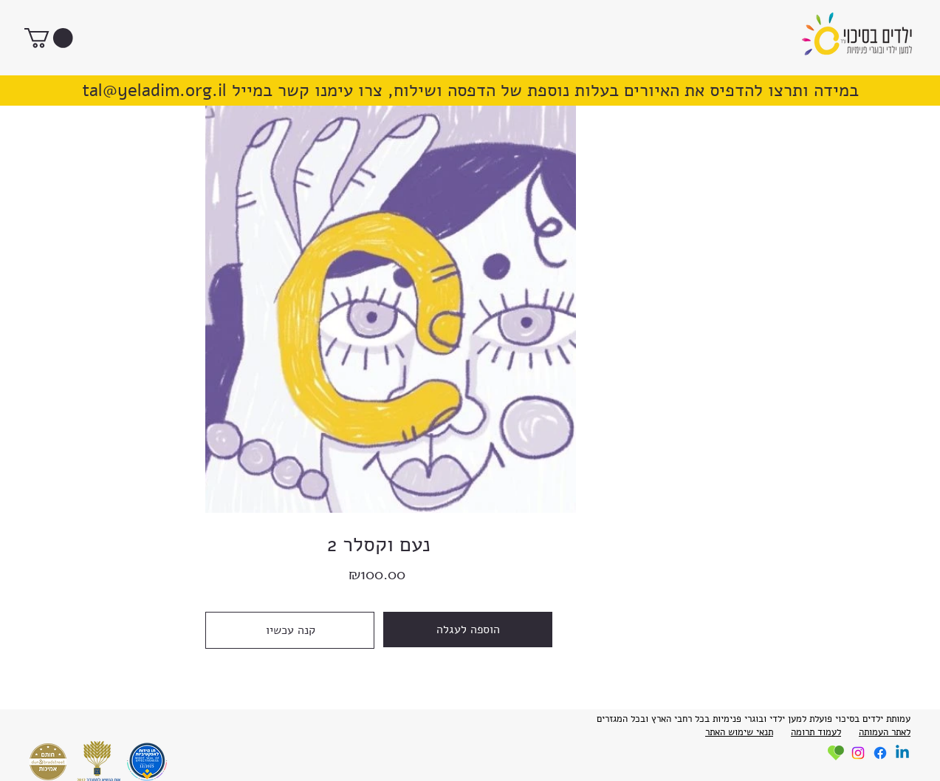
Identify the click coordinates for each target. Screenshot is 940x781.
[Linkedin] (902, 753)
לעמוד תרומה (816, 732)
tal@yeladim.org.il (154, 90)
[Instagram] (858, 753)
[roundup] (836, 753)
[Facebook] (880, 753)
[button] (48, 38)
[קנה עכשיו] (289, 630)
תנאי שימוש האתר (739, 732)
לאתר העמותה (884, 732)
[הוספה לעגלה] (467, 629)
